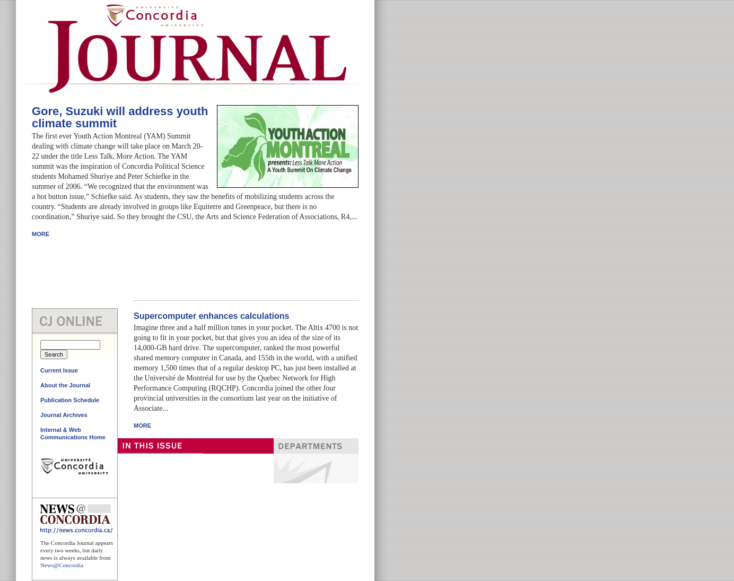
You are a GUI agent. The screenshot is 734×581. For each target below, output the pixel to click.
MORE (40, 234)
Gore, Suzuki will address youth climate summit (120, 117)
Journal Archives (64, 415)
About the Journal (65, 385)
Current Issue (59, 370)
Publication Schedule (69, 400)
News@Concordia (61, 565)
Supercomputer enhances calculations (211, 315)
